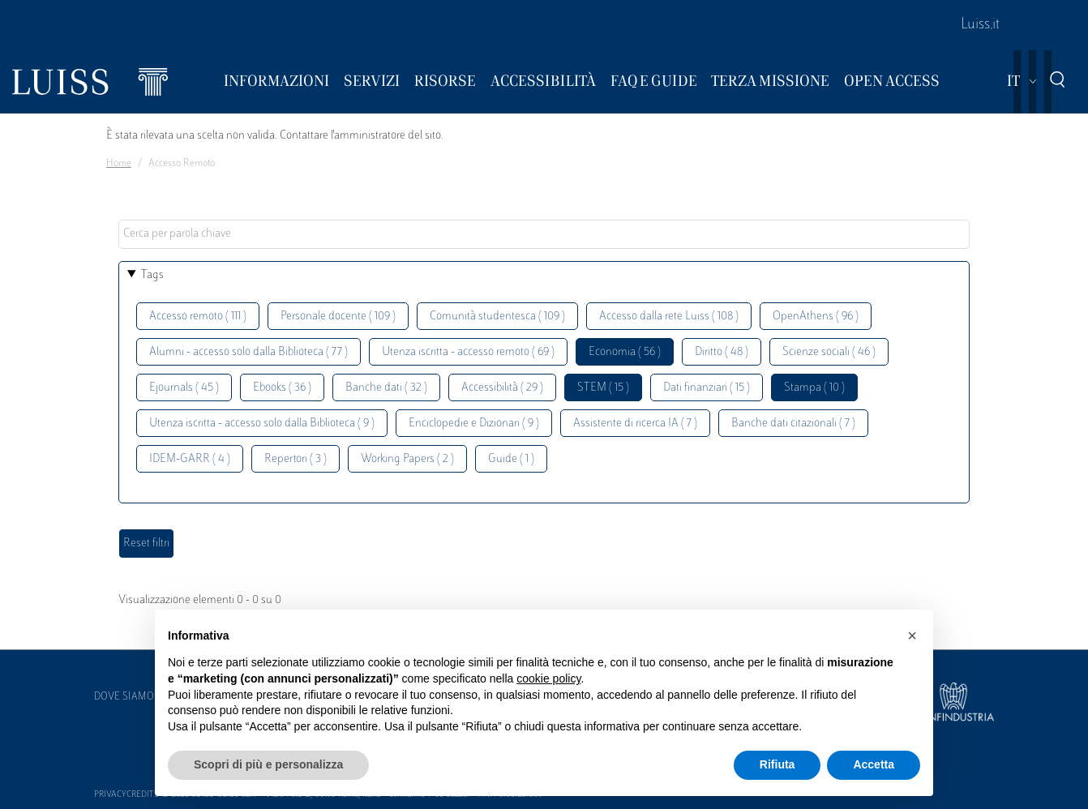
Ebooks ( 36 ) (282, 388)
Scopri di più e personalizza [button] (268, 764)
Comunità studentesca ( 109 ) (497, 316)
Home (118, 164)
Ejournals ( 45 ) (184, 388)
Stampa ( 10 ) (814, 388)
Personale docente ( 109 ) (338, 316)
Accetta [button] (873, 764)
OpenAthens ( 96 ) (816, 316)
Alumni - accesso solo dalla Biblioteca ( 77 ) (248, 352)
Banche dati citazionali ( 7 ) (793, 423)
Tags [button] (152, 275)
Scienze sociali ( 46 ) (829, 352)
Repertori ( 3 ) (295, 459)
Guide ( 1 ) (511, 459)
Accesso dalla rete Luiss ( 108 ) (669, 316)
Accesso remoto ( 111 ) (197, 316)
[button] (912, 635)
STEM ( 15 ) (603, 388)
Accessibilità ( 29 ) (502, 388)
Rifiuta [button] (777, 764)
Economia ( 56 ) (625, 352)
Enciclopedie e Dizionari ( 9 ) (474, 423)
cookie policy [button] (548, 678)
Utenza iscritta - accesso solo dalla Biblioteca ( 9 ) (262, 423)
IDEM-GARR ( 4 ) (189, 459)
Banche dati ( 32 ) (386, 388)
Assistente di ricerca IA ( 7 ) (635, 423)
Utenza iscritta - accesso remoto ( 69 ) (468, 352)
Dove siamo (124, 697)
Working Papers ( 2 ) (407, 459)
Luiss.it (980, 25)
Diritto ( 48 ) (721, 352)
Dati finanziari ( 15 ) (706, 388)
